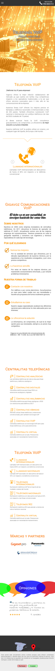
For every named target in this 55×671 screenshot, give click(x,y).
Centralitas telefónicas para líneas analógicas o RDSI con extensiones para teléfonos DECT (27, 400)
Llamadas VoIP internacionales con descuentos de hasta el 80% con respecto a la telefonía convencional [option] (27, 160)
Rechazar (22, 666)
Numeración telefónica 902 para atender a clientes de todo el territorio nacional (27, 506)
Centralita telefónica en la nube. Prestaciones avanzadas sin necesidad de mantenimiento (27, 434)
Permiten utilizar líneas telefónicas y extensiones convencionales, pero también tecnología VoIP (27, 412)
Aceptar (33, 666)
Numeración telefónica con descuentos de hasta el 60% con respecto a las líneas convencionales (27, 495)
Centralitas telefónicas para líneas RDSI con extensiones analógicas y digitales (27, 389)
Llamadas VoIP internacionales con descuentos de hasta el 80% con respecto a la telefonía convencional (27, 463)
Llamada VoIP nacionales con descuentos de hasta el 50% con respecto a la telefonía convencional (27, 473)
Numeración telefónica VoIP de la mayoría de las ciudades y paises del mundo (27, 485)
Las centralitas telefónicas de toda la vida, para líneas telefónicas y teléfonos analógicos (27, 378)
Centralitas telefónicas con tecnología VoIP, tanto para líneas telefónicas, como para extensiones (27, 423)
